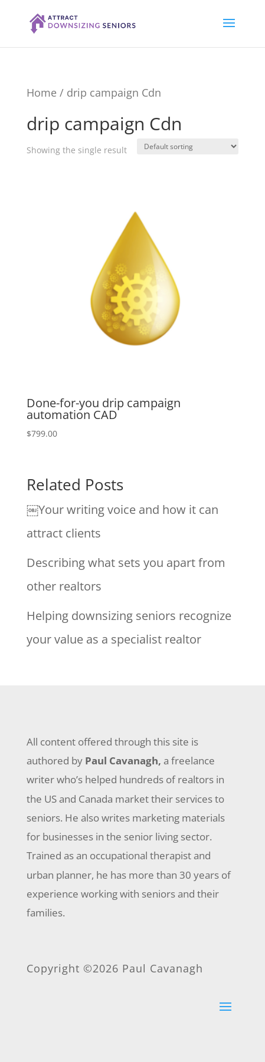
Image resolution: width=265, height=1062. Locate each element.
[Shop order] (187, 146)
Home (42, 92)
